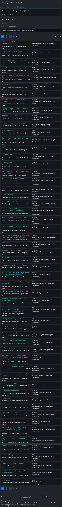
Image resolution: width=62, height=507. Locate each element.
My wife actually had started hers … (43, 392)
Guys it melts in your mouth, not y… (43, 414)
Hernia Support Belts (9, 115)
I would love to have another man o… (43, 429)
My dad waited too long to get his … (43, 117)
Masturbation (7, 405)
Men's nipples (6, 398)
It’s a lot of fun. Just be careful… (41, 300)
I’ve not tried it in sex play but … (41, 320)
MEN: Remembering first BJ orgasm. (15, 291)
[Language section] (59, 2)
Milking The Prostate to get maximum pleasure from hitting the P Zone (15, 236)
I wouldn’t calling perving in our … (42, 421)
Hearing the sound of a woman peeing (16, 250)
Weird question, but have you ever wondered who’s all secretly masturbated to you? (14, 429)
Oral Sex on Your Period (10, 390)
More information (7, 14)
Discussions (14, 2)
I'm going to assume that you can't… (43, 196)
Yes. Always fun (36, 357)
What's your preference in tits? (13, 366)
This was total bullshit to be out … (42, 465)
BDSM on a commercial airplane (13, 463)
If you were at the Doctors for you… (43, 406)
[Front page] (1, 7)
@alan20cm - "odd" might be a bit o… (43, 203)
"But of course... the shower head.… (43, 342)
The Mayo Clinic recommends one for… (44, 101)
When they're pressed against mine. (43, 368)
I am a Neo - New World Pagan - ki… (43, 228)
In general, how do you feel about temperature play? (14, 299)
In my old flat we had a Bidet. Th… (42, 173)
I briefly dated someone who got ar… (43, 252)
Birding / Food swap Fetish (11, 319)
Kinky (13, 7)
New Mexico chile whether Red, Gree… (43, 53)
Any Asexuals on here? (10, 326)
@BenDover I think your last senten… (43, 237)
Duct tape (5, 147)
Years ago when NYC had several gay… (43, 283)
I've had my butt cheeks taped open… (43, 149)
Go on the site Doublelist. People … (42, 447)
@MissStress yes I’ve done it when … (43, 267)
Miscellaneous (20, 7)
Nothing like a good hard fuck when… (43, 156)
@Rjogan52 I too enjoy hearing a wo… (43, 440)
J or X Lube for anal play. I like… (41, 244)
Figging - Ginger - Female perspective (15, 109)
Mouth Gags (6, 84)
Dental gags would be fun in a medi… (43, 86)
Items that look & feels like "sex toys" (15, 340)
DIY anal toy (6, 257)
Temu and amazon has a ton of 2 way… (44, 259)
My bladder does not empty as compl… (44, 77)
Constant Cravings (8, 155)
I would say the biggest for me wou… (43, 44)
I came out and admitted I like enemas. (16, 217)
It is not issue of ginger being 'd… (42, 125)
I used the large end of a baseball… (42, 376)
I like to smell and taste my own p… (42, 385)
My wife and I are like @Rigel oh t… (42, 164)
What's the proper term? (10, 201)
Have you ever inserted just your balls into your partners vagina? (16, 273)
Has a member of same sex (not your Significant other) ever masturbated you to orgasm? (15, 357)
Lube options (6, 242)
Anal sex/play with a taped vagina (14, 60)
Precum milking (7, 455)
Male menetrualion (9, 130)
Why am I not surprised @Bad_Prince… (44, 309)
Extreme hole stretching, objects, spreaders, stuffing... (14, 42)
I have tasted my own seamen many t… (44, 140)
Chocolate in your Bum (10, 412)
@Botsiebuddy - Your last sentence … (43, 473)
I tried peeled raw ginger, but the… (42, 110)
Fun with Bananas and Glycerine (14, 68)
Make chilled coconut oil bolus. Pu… (43, 69)
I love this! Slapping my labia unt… (42, 190)
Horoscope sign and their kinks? (14, 333)
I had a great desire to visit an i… (42, 94)
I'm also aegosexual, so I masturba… (43, 328)
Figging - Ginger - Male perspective (15, 123)
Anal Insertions (7, 194)
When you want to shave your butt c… (43, 350)
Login (23, 2)
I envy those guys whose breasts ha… (43, 400)
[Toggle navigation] (3, 2)
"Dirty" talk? (6, 480)
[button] (20, 36)
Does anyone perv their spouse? (14, 420)
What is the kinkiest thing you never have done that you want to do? (15, 209)
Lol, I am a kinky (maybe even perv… (43, 335)
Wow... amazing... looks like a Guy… (42, 132)
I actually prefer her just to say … (42, 482)
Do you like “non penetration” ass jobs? (16, 265)
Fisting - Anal (6, 92)
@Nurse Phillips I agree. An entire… (43, 293)
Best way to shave (8, 348)
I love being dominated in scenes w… (43, 62)
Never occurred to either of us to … (42, 274)
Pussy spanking (7, 188)
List (3, 23)
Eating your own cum (9, 383)
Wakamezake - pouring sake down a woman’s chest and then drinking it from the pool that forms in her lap (15, 309)
